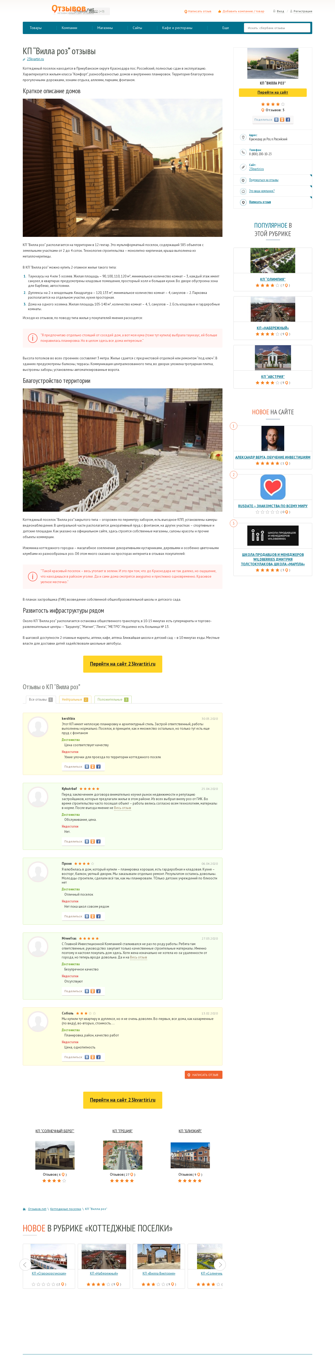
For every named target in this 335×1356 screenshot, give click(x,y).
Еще (225, 27)
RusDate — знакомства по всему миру (273, 505)
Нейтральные (76, 699)
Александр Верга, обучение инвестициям (273, 456)
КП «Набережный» (272, 327)
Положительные (114, 699)
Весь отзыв (122, 808)
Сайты (137, 27)
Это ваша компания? (262, 191)
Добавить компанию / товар (243, 11)
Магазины (105, 27)
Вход (278, 11)
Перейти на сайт (122, 664)
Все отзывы (41, 699)
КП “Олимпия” (272, 279)
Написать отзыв (197, 11)
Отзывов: (81, 11)
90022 (93, 11)
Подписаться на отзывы (263, 180)
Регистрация (301, 11)
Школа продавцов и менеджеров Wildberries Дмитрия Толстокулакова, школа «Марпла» (273, 557)
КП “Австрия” (272, 376)
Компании (69, 27)
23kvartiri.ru (256, 169)
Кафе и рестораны (177, 27)
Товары (36, 27)
